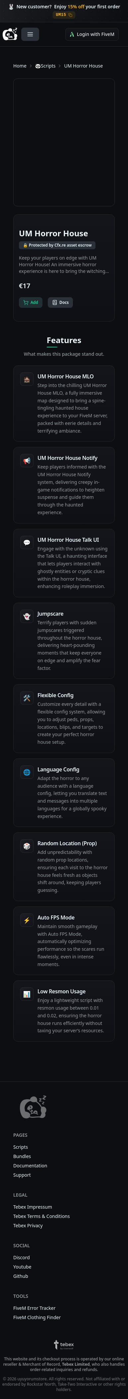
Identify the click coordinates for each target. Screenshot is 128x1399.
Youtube (22, 1267)
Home (20, 66)
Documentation (30, 1165)
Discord (21, 1257)
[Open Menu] (30, 34)
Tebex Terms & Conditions (41, 1216)
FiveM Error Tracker (34, 1308)
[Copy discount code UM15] (64, 15)
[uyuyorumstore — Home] (10, 34)
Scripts (20, 1147)
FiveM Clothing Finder (37, 1317)
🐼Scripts (45, 66)
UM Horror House (83, 66)
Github (20, 1276)
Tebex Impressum (32, 1207)
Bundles (22, 1156)
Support (22, 1175)
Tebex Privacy (28, 1225)
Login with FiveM (92, 34)
